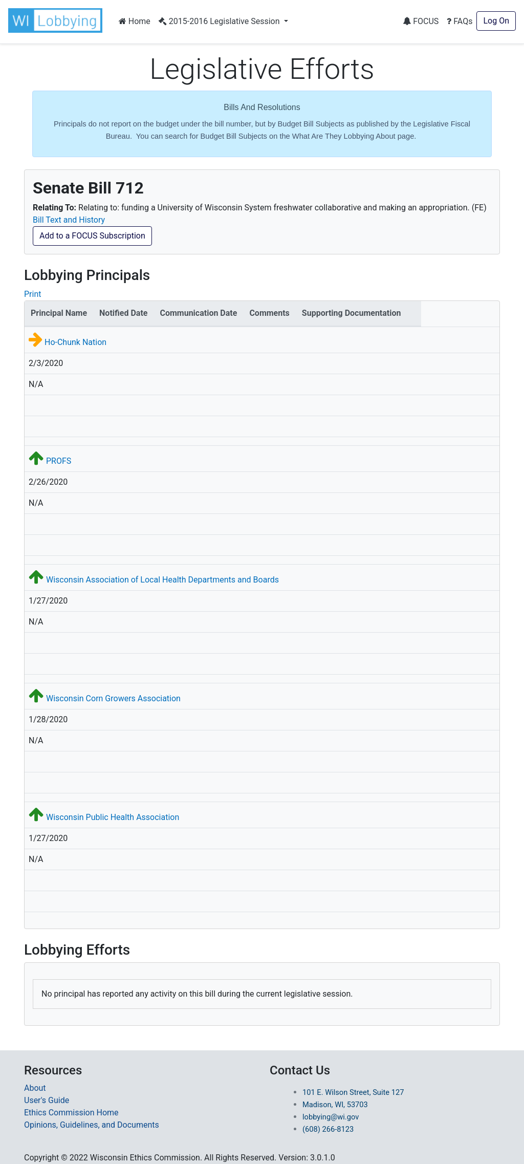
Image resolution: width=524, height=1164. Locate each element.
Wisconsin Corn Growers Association (113, 698)
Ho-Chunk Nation (75, 342)
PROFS (58, 461)
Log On (496, 21)
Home (134, 21)
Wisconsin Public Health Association (112, 817)
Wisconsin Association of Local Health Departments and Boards (162, 580)
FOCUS (421, 21)
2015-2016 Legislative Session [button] (220, 21)
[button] (57, 20)
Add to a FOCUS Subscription (92, 236)
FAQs (459, 21)
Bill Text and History (69, 220)
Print (32, 294)
